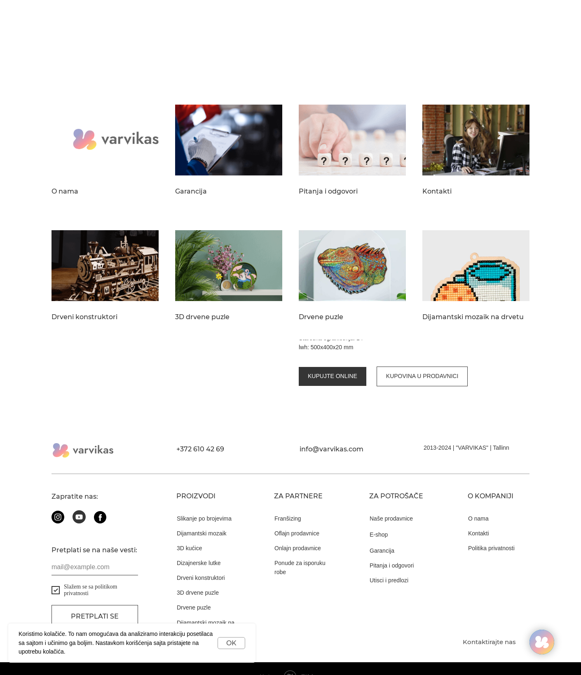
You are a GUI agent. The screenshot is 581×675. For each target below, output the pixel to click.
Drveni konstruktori (84, 317)
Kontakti (437, 191)
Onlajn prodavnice (297, 532)
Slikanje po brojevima (204, 502)
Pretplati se (95, 601)
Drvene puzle (321, 317)
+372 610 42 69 (200, 433)
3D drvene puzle (202, 317)
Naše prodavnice (391, 502)
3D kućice (189, 532)
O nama (65, 191)
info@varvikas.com (331, 433)
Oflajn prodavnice (296, 517)
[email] (95, 551)
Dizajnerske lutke (199, 547)
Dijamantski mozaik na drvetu (473, 317)
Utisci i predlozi (389, 564)
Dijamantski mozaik (202, 517)
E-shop (379, 518)
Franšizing (287, 502)
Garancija (191, 191)
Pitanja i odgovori (328, 191)
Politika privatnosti (491, 532)
